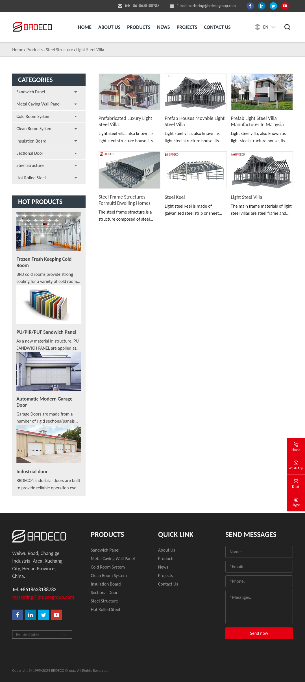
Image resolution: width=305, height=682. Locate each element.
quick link (175, 534)
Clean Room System (34, 128)
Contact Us (168, 584)
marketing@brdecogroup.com (40, 597)
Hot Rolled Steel (31, 177)
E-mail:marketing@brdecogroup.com (203, 6)
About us (109, 27)
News (163, 27)
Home (84, 27)
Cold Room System (33, 116)
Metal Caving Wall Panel (38, 104)
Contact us (217, 27)
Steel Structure (59, 49)
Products (138, 27)
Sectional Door (29, 153)
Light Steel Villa (90, 49)
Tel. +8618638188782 (34, 589)
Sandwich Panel (30, 91)
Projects (187, 27)
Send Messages (250, 534)
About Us (166, 550)
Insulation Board (31, 141)
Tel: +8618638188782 (138, 6)
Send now (259, 633)
